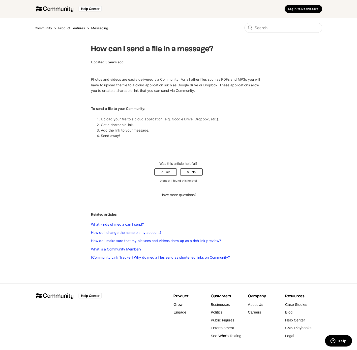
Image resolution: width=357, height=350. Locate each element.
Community (43, 28)
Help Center (295, 320)
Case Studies (296, 304)
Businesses (220, 304)
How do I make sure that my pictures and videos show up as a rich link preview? (156, 241)
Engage (180, 312)
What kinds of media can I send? (117, 224)
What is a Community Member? (116, 249)
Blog (289, 312)
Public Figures (222, 320)
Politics (217, 312)
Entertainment (222, 328)
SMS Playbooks (298, 328)
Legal (289, 336)
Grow (178, 304)
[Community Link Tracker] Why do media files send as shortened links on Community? (160, 257)
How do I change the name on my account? (126, 232)
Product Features (72, 28)
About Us (255, 304)
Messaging (99, 28)
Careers (254, 312)
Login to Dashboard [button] (303, 9)
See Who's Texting (226, 336)
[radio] (165, 172)
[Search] (283, 28)
